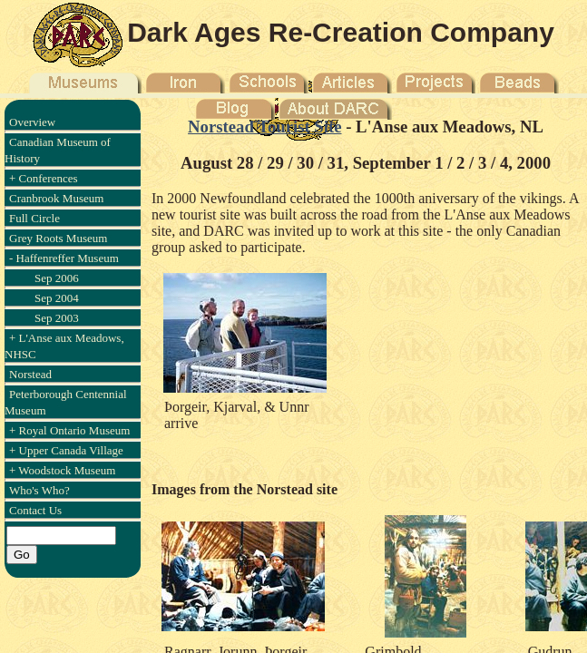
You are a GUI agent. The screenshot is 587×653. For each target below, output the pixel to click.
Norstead (30, 374)
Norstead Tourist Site (264, 126)
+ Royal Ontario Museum (69, 430)
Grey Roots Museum (58, 238)
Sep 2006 (56, 278)
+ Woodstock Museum (62, 470)
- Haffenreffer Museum (64, 258)
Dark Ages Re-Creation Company (340, 32)
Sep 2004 (56, 298)
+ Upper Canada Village (66, 450)
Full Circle (34, 218)
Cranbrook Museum (56, 198)
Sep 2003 (56, 318)
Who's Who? (39, 490)
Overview (32, 122)
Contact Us (35, 510)
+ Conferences (43, 178)
